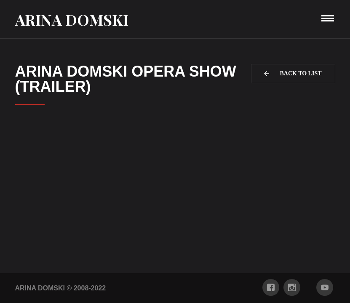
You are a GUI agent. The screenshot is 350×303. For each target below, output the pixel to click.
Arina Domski (71, 19)
